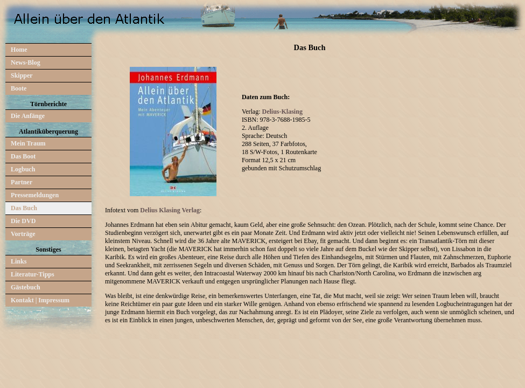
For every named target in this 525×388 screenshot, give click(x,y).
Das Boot (23, 156)
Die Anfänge (28, 116)
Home (19, 49)
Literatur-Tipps (32, 274)
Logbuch (23, 169)
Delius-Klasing (282, 111)
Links (18, 261)
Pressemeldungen (35, 195)
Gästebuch (25, 287)
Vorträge (23, 234)
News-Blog (25, 62)
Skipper (22, 75)
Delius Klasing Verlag (170, 210)
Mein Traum (28, 143)
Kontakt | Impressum (40, 300)
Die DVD (23, 221)
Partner (21, 182)
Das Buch (24, 208)
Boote (18, 88)
